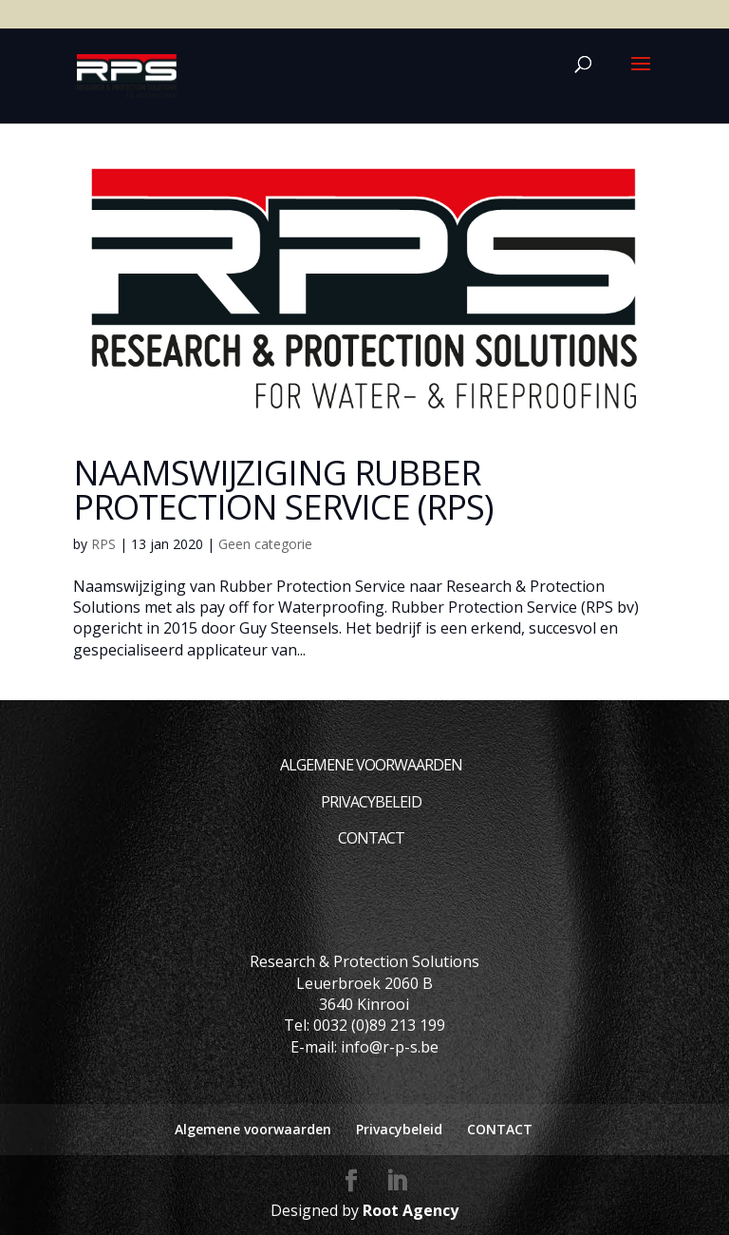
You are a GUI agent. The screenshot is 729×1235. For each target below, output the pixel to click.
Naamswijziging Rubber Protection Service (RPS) (283, 489)
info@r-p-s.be (390, 1046)
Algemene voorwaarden (371, 764)
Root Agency (410, 1210)
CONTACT (371, 837)
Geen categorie (265, 544)
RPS (103, 544)
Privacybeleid (371, 801)
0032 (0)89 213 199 (379, 1025)
